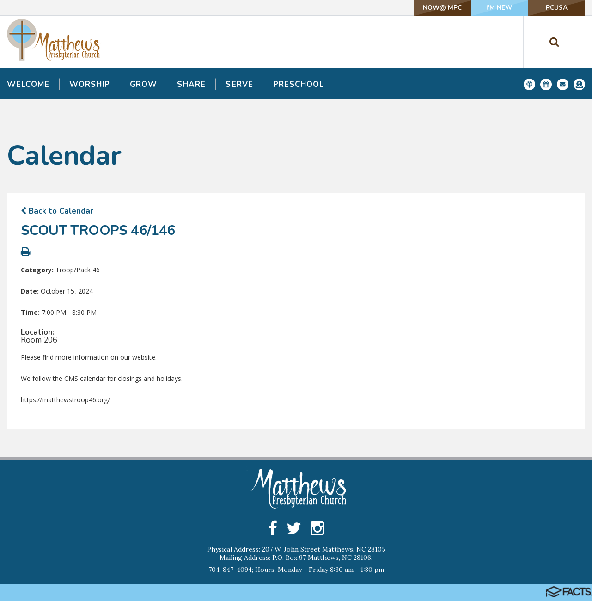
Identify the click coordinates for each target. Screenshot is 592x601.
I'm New (493, 7)
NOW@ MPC (431, 7)
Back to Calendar (57, 211)
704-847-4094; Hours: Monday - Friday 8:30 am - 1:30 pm (296, 569)
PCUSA (554, 7)
